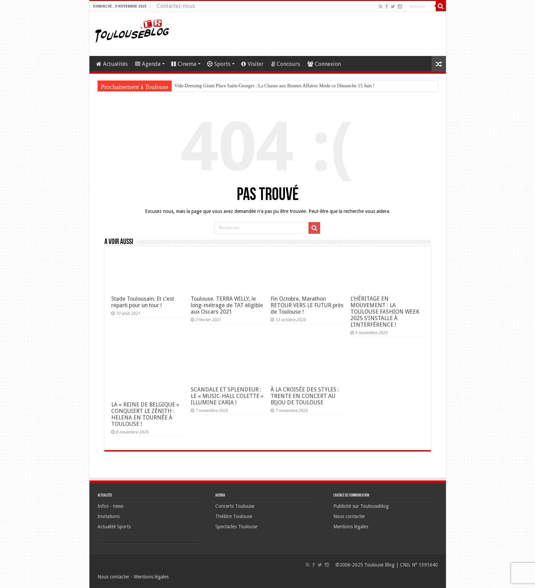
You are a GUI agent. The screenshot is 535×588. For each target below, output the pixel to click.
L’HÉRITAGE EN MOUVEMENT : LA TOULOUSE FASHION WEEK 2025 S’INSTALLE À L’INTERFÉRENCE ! (384, 312)
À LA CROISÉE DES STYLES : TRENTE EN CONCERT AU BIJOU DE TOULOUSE (305, 396)
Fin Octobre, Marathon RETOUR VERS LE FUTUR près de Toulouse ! (307, 305)
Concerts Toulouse (234, 506)
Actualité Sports (114, 526)
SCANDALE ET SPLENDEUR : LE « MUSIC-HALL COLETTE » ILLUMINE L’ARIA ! (227, 396)
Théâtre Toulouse (233, 516)
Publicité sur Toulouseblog (361, 506)
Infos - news (111, 506)
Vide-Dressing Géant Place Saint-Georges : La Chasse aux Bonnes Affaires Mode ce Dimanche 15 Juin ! (274, 85)
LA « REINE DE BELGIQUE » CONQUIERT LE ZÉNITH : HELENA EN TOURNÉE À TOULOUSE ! (145, 414)
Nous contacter (349, 516)
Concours (285, 64)
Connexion (324, 64)
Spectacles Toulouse (236, 526)
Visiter (252, 64)
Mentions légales (350, 526)
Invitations (109, 516)
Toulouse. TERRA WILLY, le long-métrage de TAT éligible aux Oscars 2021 (227, 305)
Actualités (112, 64)
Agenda (147, 64)
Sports (218, 64)
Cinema (183, 64)
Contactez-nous (176, 6)
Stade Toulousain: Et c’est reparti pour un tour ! (142, 302)
